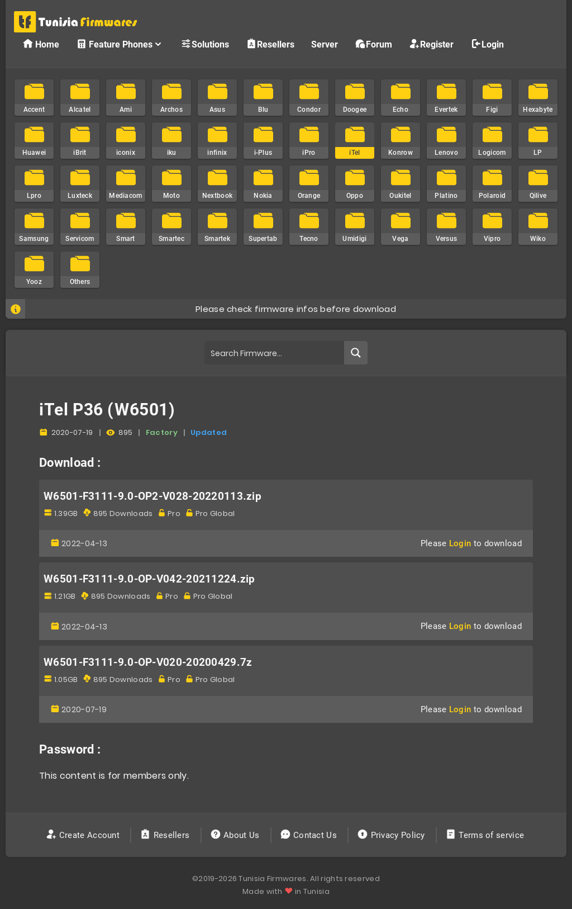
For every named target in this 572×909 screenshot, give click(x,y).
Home (40, 44)
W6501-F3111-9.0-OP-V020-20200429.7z (148, 662)
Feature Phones (120, 44)
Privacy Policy (392, 835)
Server (324, 44)
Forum (373, 44)
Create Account (84, 835)
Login (487, 44)
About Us (236, 835)
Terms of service (485, 835)
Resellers (270, 44)
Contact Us (310, 835)
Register (431, 44)
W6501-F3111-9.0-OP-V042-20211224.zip (149, 579)
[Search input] (275, 352)
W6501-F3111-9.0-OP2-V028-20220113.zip (152, 496)
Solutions (204, 44)
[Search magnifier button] (356, 352)
